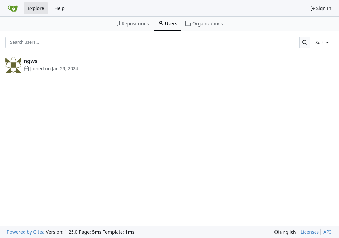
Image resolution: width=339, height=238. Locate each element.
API (327, 232)
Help (59, 8)
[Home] (12, 8)
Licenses (310, 232)
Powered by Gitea (26, 232)
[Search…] (304, 42)
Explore (36, 8)
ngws (30, 61)
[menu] (323, 42)
